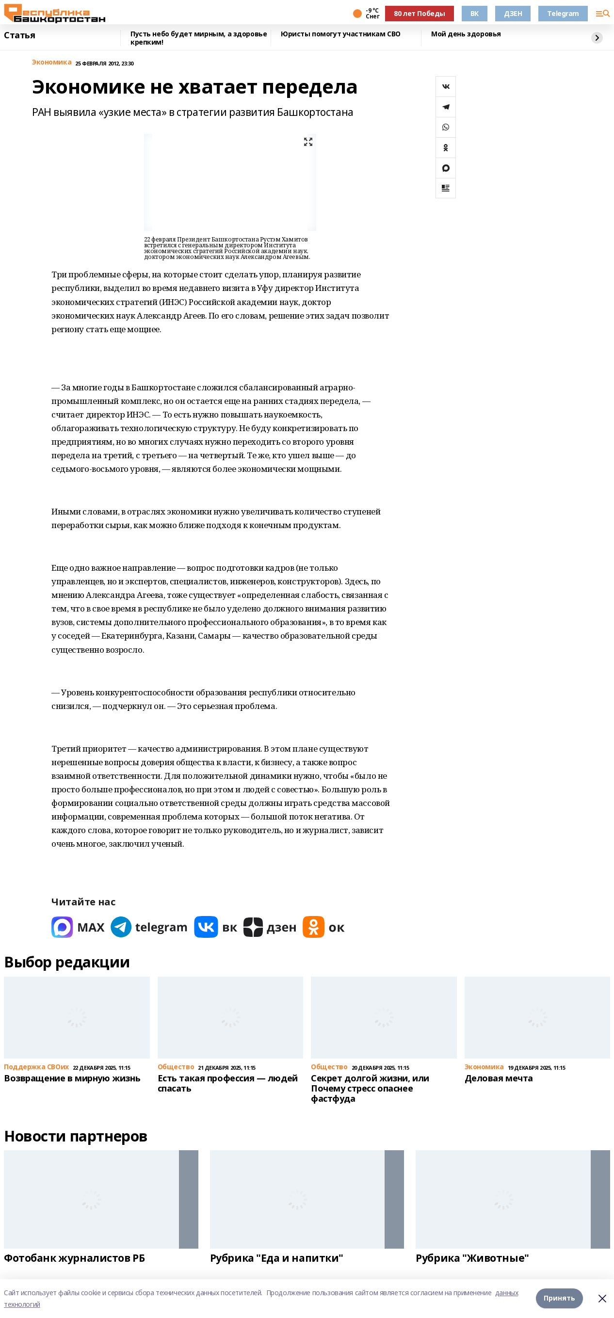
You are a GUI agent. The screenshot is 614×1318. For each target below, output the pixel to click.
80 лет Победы (419, 13)
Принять (559, 1298)
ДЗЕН (513, 13)
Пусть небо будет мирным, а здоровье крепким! (198, 38)
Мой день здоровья (466, 34)
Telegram (563, 13)
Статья (19, 35)
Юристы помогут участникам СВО (341, 34)
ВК (474, 13)
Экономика (51, 62)
